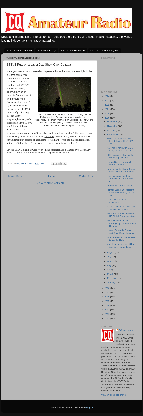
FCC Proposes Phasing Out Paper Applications (120, 156)
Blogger (89, 407)
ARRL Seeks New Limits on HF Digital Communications (121, 214)
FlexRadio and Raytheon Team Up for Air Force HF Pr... (120, 178)
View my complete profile (113, 395)
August (111, 252)
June (110, 261)
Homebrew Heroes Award (119, 185)
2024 (107, 96)
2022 (107, 105)
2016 (107, 296)
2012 (107, 314)
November (112, 126)
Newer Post (15, 176)
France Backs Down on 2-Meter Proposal (119, 163)
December (112, 121)
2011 (107, 318)
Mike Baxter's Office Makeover (116, 200)
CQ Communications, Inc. (104, 50)
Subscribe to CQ (47, 50)
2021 (107, 109)
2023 (107, 100)
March (110, 274)
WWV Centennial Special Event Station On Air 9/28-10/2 (121, 141)
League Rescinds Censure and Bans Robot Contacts (120, 231)
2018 (107, 288)
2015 (107, 301)
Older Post (86, 176)
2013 (107, 309)
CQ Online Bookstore (73, 50)
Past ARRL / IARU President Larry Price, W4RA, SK (121, 149)
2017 (107, 292)
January (111, 282)
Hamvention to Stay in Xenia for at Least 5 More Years (121, 170)
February (112, 278)
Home (51, 176)
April (109, 269)
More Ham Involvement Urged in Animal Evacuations (121, 245)
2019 (107, 118)
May (109, 265)
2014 (107, 305)
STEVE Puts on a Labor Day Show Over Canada (121, 208)
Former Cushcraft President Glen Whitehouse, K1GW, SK (120, 192)
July (109, 256)
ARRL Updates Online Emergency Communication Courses (121, 223)
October (111, 130)
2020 (107, 113)
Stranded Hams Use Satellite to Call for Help (121, 238)
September (113, 134)
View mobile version (50, 183)
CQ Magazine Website (19, 50)
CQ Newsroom (126, 330)
